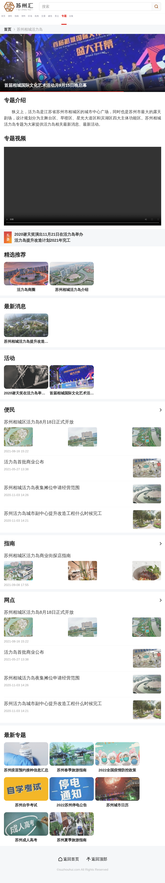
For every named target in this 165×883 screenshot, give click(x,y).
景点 (118, 19)
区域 (62, 19)
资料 (48, 19)
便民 (21, 19)
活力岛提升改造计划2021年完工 (42, 240)
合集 (148, 19)
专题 (133, 19)
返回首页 (71, 859)
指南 (35, 19)
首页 (7, 19)
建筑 (104, 19)
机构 (76, 19)
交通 (90, 19)
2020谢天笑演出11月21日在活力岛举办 (48, 234)
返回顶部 (99, 859)
